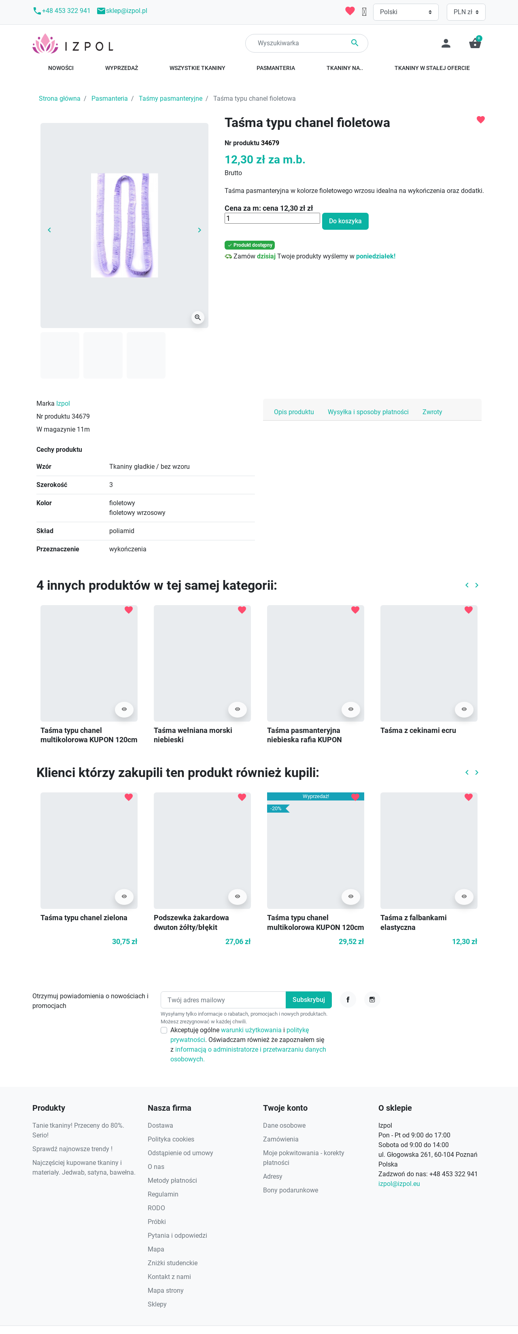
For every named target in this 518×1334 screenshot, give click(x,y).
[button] (475, 43)
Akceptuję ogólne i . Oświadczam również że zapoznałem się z (248, 1044)
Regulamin (163, 1194)
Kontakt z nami (169, 1277)
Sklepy (157, 1304)
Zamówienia (281, 1139)
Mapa (156, 1249)
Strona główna (60, 98)
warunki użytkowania (252, 1030)
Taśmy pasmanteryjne (170, 98)
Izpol (63, 403)
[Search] (306, 43)
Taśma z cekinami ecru (418, 730)
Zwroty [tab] (432, 412)
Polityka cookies (171, 1139)
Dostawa (160, 1125)
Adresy (272, 1176)
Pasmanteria (109, 98)
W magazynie (55, 429)
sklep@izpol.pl (121, 11)
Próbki (157, 1222)
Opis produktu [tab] (294, 412)
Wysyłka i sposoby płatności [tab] (368, 412)
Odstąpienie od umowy (180, 1153)
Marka (45, 403)
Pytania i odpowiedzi (177, 1235)
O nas (156, 1167)
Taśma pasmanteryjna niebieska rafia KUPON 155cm (304, 740)
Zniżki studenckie (172, 1263)
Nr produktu (242, 143)
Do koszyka (345, 221)
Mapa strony (166, 1290)
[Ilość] (272, 218)
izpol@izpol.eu (399, 1184)
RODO (156, 1208)
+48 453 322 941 (61, 11)
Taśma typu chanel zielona (83, 917)
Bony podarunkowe (290, 1190)
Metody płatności (172, 1180)
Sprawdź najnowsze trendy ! (72, 1149)
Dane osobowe (284, 1125)
